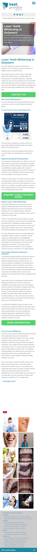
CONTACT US (18, 94)
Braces (5, 530)
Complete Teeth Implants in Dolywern (15, 524)
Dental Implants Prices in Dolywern (15, 528)
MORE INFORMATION (18, 322)
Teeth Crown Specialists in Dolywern (15, 542)
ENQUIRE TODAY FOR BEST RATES (18, 196)
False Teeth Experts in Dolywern (14, 546)
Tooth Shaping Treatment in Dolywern (15, 534)
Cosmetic (5, 515)
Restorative (6, 536)
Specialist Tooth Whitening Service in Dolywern (18, 518)
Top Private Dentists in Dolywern (13, 513)
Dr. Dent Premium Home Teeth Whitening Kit (16, 110)
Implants (5, 520)
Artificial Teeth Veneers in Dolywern (15, 540)
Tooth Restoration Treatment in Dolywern (16, 538)
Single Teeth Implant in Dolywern (14, 522)
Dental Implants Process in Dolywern (15, 526)
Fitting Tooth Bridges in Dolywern (14, 544)
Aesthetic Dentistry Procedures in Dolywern (17, 517)
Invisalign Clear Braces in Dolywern (15, 532)
